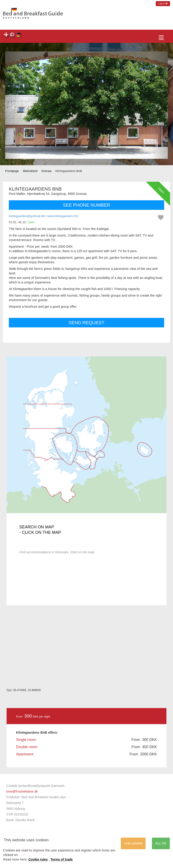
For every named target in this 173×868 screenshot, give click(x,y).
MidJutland (30, 171)
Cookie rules (38, 859)
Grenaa (46, 171)
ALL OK (160, 843)
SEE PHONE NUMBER (86, 205)
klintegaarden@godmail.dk (26, 216)
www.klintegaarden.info (62, 216)
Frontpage (12, 171)
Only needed (133, 843)
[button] (13, 105)
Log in (163, 3)
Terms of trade (62, 859)
